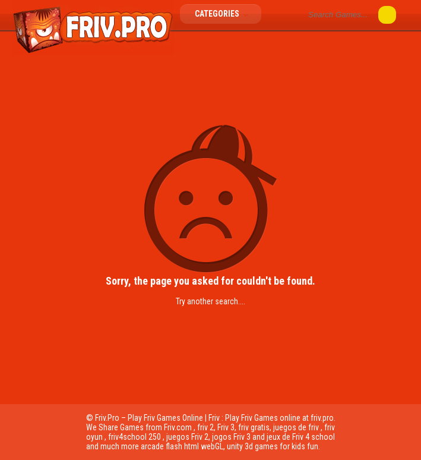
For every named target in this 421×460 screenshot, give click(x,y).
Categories (225, 13)
